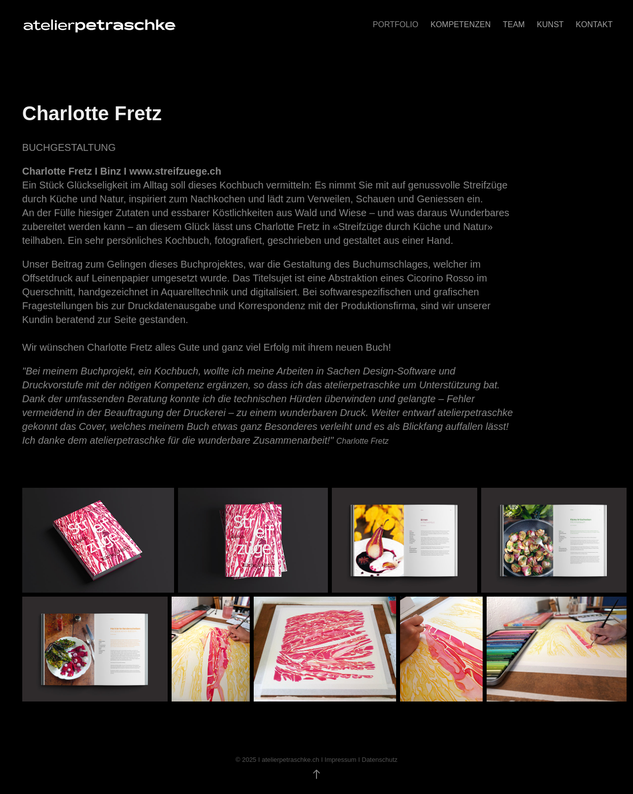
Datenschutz (380, 759)
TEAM (514, 24)
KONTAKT (594, 24)
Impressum (340, 759)
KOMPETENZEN (460, 24)
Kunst (550, 24)
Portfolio (395, 24)
